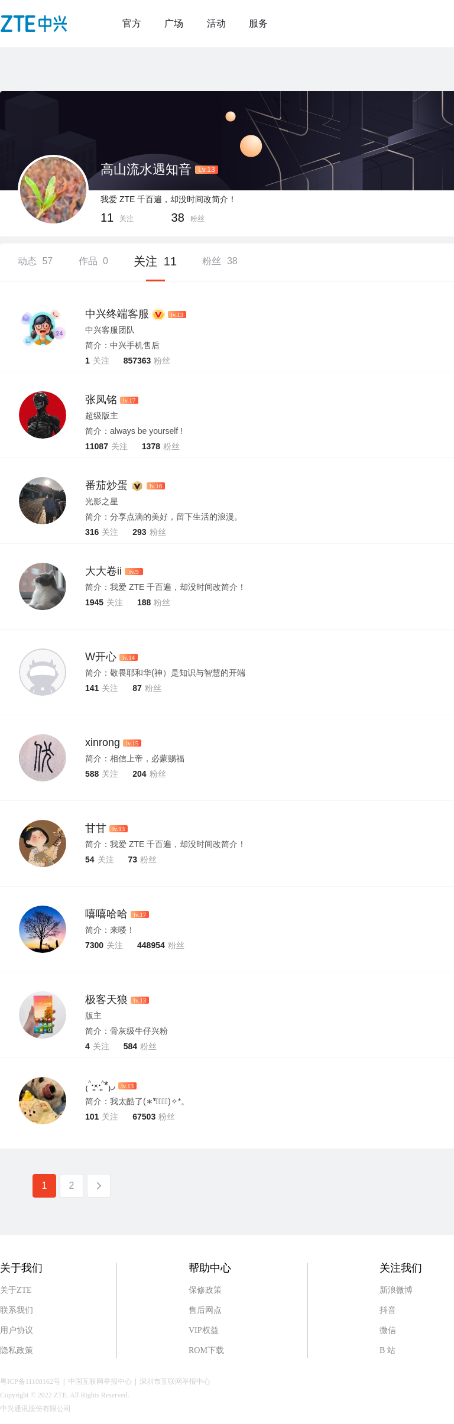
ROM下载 (206, 1350)
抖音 (388, 1310)
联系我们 (16, 1310)
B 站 (387, 1350)
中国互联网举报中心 (100, 1381)
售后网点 (205, 1310)
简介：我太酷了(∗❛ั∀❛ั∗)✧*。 (137, 1101)
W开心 (100, 657)
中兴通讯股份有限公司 (35, 1408)
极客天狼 (106, 999)
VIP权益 (204, 1330)
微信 (388, 1330)
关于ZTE (16, 1290)
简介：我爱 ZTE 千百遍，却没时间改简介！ (165, 587)
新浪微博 (396, 1290)
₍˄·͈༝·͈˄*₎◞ (100, 1085)
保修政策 (205, 1290)
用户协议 (16, 1330)
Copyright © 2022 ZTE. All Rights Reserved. (64, 1395)
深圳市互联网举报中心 (175, 1381)
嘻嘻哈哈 (106, 914)
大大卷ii (103, 571)
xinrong (102, 742)
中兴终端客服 (117, 314)
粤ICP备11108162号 (30, 1381)
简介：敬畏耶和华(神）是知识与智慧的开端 (165, 672)
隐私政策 (16, 1350)
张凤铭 (101, 400)
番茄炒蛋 (106, 485)
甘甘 (95, 828)
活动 (216, 23)
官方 (131, 23)
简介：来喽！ (110, 930)
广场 (173, 23)
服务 (258, 23)
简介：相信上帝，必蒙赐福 (134, 758)
